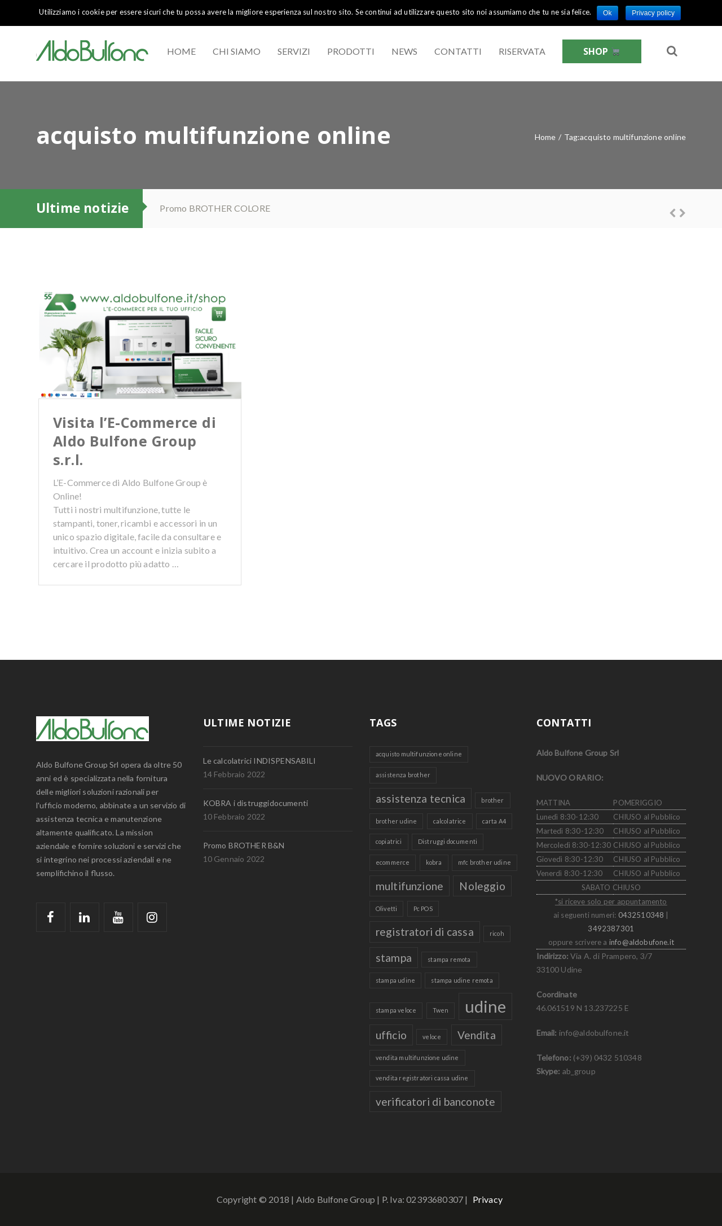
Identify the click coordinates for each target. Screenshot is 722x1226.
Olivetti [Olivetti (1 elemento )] (386, 908)
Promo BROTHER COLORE (215, 208)
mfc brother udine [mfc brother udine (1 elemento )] (484, 862)
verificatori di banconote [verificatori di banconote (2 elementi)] (435, 1101)
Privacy (488, 1199)
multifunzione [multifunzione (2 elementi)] (409, 885)
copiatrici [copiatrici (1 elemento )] (389, 841)
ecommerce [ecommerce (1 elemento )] (393, 862)
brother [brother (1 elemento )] (492, 800)
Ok (607, 13)
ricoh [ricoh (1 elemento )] (497, 933)
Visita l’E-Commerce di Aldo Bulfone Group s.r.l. (134, 440)
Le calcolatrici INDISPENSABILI (259, 760)
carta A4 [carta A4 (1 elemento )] (494, 821)
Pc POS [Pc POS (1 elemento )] (423, 908)
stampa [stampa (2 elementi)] (394, 957)
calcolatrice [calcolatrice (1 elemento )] (449, 821)
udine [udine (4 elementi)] (486, 1006)
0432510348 (641, 914)
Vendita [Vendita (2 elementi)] (476, 1034)
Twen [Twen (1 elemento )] (441, 1010)
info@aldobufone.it (641, 942)
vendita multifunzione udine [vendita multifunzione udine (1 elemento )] (417, 1057)
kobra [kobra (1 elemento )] (434, 862)
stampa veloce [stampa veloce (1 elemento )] (396, 1010)
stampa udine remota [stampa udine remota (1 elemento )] (461, 980)
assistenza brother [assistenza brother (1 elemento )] (403, 774)
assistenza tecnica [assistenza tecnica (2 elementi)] (420, 798)
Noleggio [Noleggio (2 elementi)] (482, 885)
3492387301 (611, 928)
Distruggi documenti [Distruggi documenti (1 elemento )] (447, 841)
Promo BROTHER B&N (244, 845)
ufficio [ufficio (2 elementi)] (391, 1034)
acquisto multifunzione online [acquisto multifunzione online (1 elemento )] (419, 754)
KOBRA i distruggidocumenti (255, 803)
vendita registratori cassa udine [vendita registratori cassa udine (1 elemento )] (422, 1077)
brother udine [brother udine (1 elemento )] (396, 821)
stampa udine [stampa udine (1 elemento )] (395, 980)
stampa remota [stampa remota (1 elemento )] (449, 959)
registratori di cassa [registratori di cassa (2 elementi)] (425, 931)
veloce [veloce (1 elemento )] (431, 1036)
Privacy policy (653, 13)
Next (677, 211)
